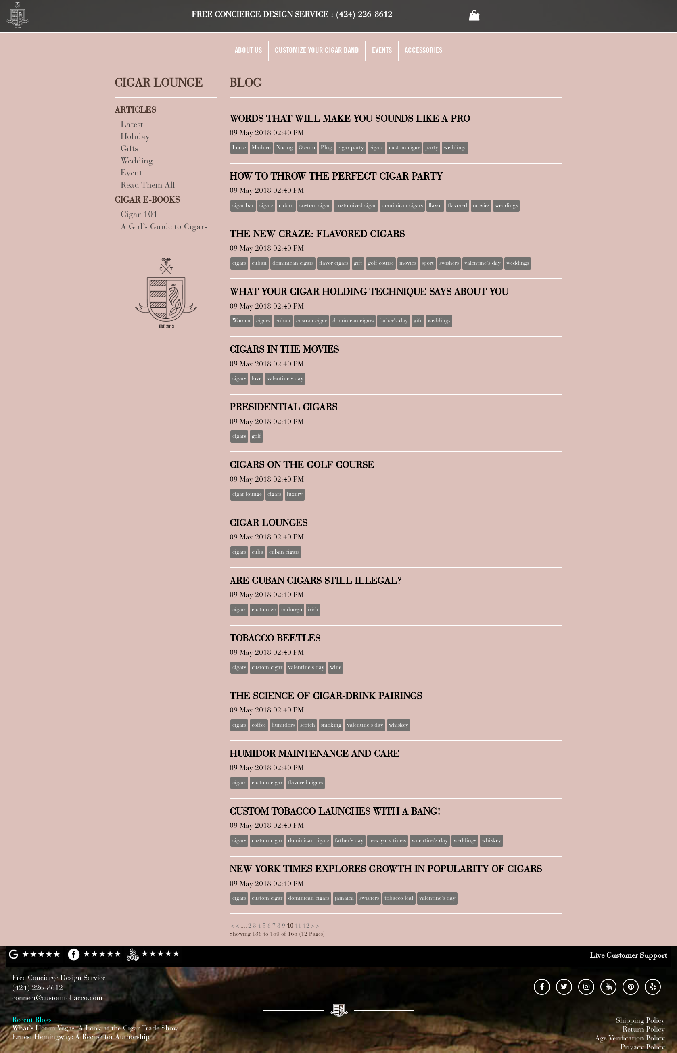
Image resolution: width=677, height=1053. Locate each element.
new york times (387, 841)
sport (428, 263)
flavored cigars (305, 783)
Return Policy (644, 1030)
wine (335, 668)
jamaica (344, 898)
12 (306, 926)
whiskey (398, 725)
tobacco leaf (399, 898)
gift (358, 263)
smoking (331, 725)
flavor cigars (333, 263)
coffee (259, 725)
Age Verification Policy (630, 1039)
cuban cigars (284, 552)
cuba (257, 552)
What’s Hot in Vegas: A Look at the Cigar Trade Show (95, 1028)
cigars (376, 148)
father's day (393, 321)
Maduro (261, 148)
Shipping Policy (640, 1021)
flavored (457, 206)
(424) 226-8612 (364, 15)
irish (313, 610)
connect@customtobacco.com (57, 998)
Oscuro (307, 148)
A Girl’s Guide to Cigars (164, 227)
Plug (326, 148)
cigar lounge (247, 494)
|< (232, 926)
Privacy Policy (643, 1047)
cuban (286, 206)
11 (298, 926)
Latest (132, 125)
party (431, 148)
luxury (295, 494)
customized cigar (356, 206)
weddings (455, 148)
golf (256, 436)
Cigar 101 (139, 215)
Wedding (137, 161)
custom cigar (404, 148)
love (256, 379)
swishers (449, 263)
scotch (307, 725)
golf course (381, 263)
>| (318, 926)
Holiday (135, 137)
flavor (435, 206)
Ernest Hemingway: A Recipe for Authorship (81, 1037)
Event (131, 173)
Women (241, 321)
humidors (283, 725)
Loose (239, 148)
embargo (291, 610)
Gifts (129, 149)
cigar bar (243, 206)
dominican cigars (402, 206)
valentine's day (482, 263)
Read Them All (148, 186)
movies (481, 206)
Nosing (284, 148)
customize (264, 610)
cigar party (351, 148)
